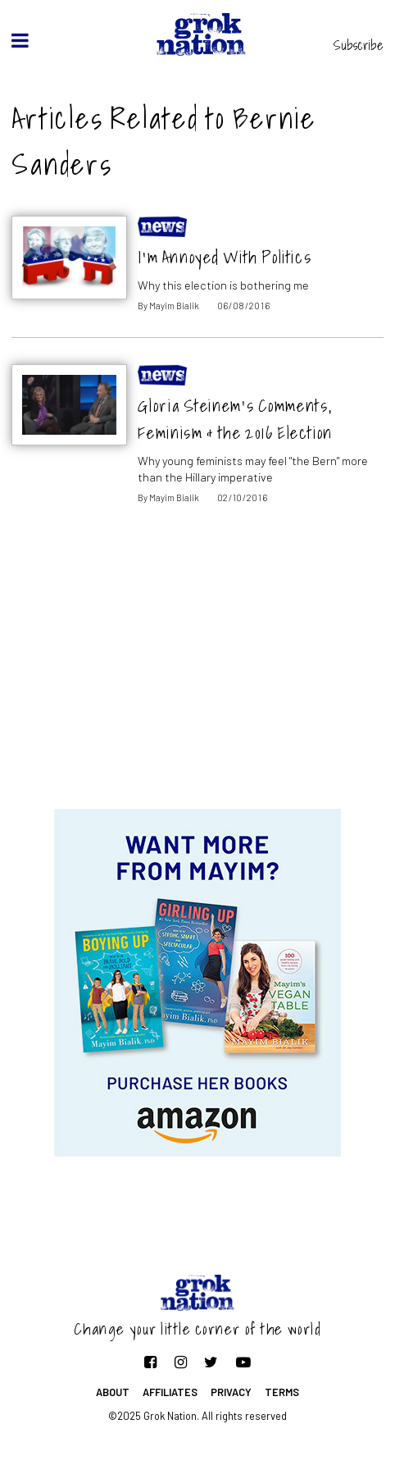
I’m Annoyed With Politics (224, 257)
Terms (282, 1392)
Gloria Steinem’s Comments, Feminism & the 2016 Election (235, 419)
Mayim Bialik (174, 305)
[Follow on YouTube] (243, 1362)
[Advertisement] (197, 677)
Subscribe (359, 45)
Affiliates (170, 1392)
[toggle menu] (20, 40)
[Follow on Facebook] (150, 1362)
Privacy (231, 1392)
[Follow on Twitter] (211, 1362)
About (112, 1392)
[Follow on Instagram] (181, 1362)
